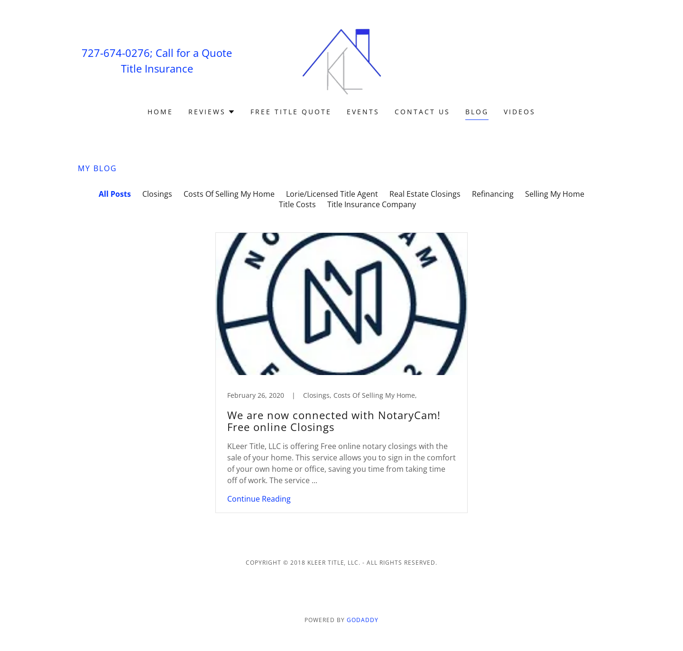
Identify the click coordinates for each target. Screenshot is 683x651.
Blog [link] (477, 111)
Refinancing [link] (493, 194)
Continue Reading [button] (259, 499)
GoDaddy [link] (362, 620)
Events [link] (363, 111)
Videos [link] (519, 111)
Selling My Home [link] (554, 194)
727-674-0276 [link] (116, 53)
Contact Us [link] (422, 111)
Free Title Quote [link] (291, 111)
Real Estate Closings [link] (425, 194)
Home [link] (160, 111)
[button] (211, 112)
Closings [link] (157, 194)
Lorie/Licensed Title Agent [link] (332, 194)
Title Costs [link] (297, 204)
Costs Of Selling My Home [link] (229, 194)
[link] (342, 60)
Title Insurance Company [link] (371, 204)
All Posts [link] (115, 194)
